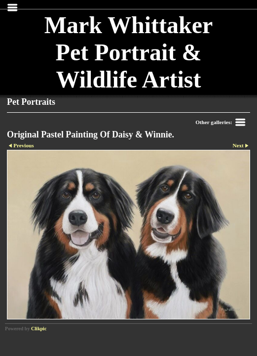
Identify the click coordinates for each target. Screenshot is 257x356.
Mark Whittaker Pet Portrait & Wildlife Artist (128, 52)
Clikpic (38, 328)
